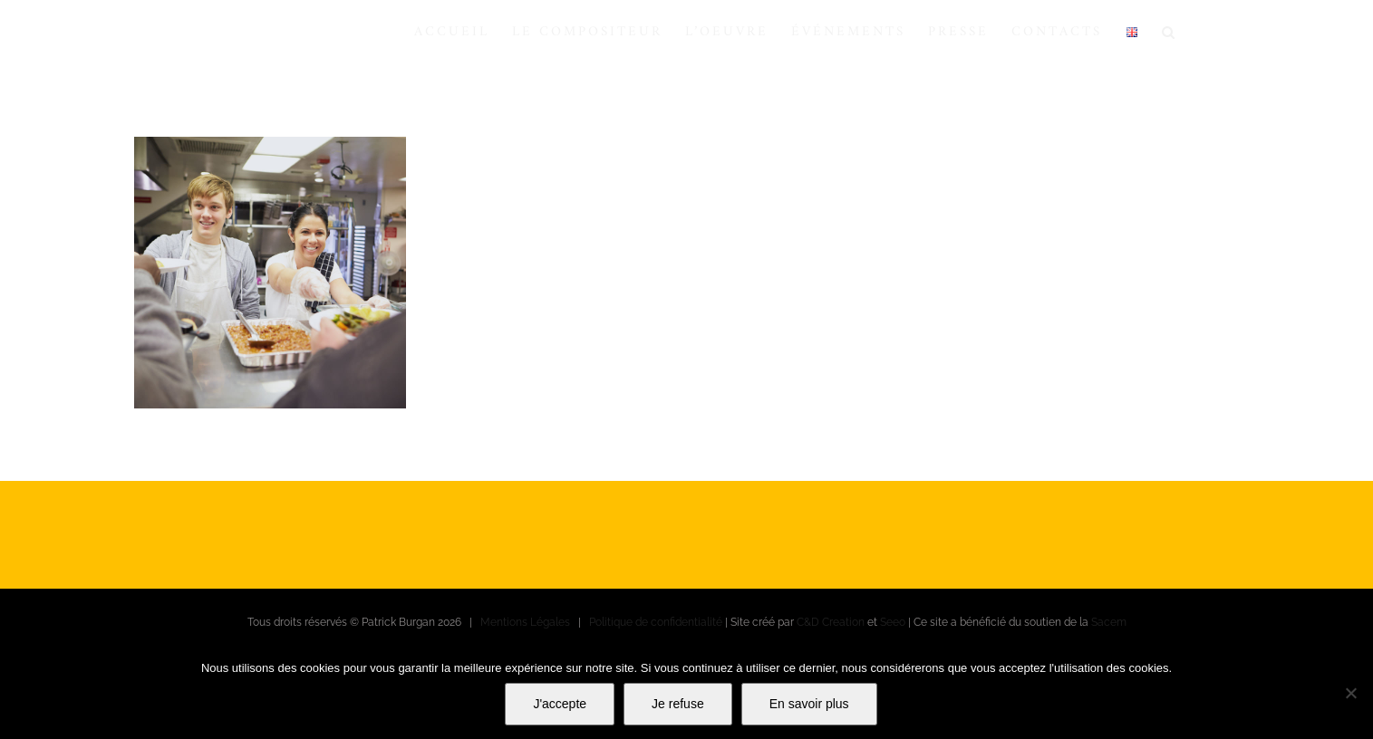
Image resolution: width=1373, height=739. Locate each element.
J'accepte (559, 703)
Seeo (892, 622)
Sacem (1108, 622)
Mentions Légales (525, 622)
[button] (1169, 32)
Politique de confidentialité (655, 622)
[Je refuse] (1350, 693)
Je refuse (678, 703)
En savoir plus (809, 703)
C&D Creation (831, 622)
